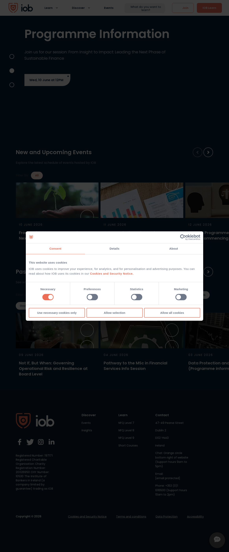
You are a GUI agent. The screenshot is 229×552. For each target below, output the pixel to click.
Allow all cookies (172, 312)
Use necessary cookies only (56, 312)
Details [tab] (114, 248)
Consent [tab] (55, 248)
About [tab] (173, 248)
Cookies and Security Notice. (112, 273)
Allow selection (114, 312)
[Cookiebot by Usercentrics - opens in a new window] (183, 237)
